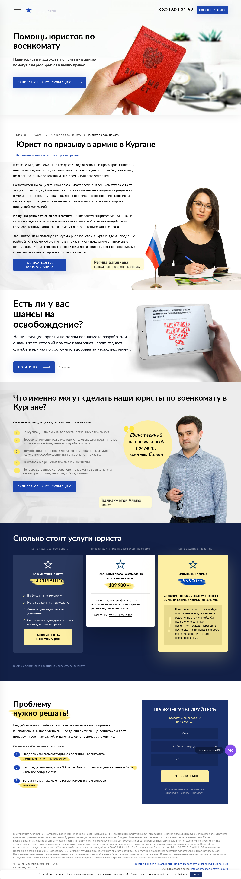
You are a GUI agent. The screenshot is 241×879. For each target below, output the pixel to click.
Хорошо (196, 874)
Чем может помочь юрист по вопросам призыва (47, 155)
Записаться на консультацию (50, 82)
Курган (51, 11)
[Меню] (17, 9)
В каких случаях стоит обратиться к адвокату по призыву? (49, 666)
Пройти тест (34, 367)
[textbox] (185, 746)
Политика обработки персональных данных (200, 864)
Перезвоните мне (212, 9)
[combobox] (185, 746)
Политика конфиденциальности (152, 864)
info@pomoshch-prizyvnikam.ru (209, 869)
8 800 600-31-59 (175, 10)
